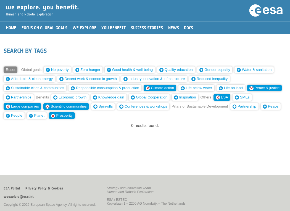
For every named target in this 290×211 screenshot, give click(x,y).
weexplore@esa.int (19, 196)
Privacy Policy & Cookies (44, 188)
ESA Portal (12, 188)
